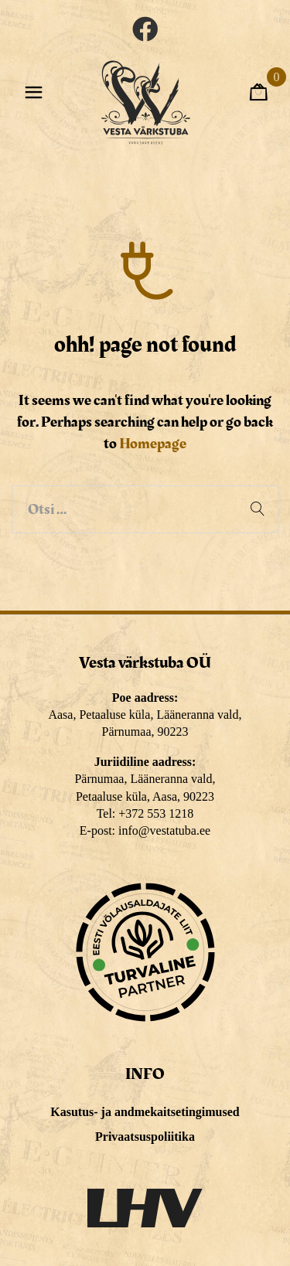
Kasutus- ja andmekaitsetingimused (144, 1111)
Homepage (152, 443)
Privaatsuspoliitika (145, 1136)
